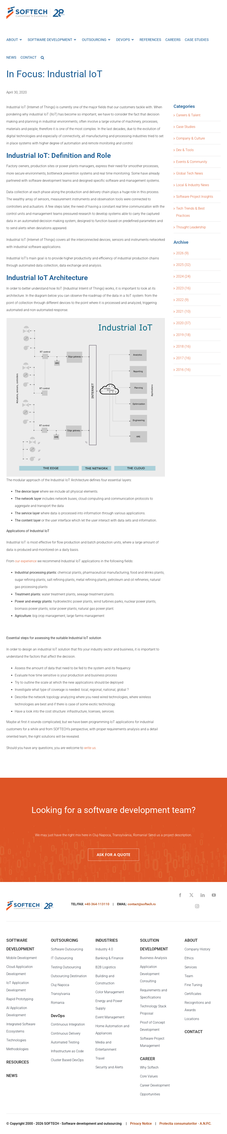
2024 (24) (183, 276)
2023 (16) (183, 288)
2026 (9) (182, 253)
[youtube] (213, 895)
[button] (42, 57)
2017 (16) (183, 358)
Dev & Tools (185, 150)
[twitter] (191, 895)
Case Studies (185, 127)
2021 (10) (183, 311)
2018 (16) (183, 346)
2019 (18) (183, 335)
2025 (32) (183, 265)
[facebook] (180, 895)
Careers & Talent (188, 115)
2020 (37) (183, 323)
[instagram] (197, 906)
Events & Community (191, 162)
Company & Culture (190, 138)
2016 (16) (183, 370)
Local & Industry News (192, 185)
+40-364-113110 (97, 904)
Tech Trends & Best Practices (190, 212)
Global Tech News (189, 173)
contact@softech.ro (142, 904)
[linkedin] (202, 895)
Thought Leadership (191, 227)
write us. (90, 748)
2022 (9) (182, 300)
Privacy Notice (141, 1124)
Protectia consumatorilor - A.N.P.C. (185, 1124)
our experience (26, 561)
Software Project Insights (194, 197)
